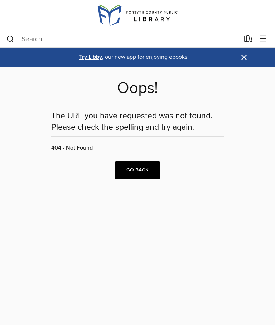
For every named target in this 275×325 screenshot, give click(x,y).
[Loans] (248, 40)
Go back (137, 170)
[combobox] (123, 39)
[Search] (10, 39)
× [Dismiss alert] (244, 57)
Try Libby (90, 57)
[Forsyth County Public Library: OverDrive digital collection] (137, 15)
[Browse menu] (263, 39)
